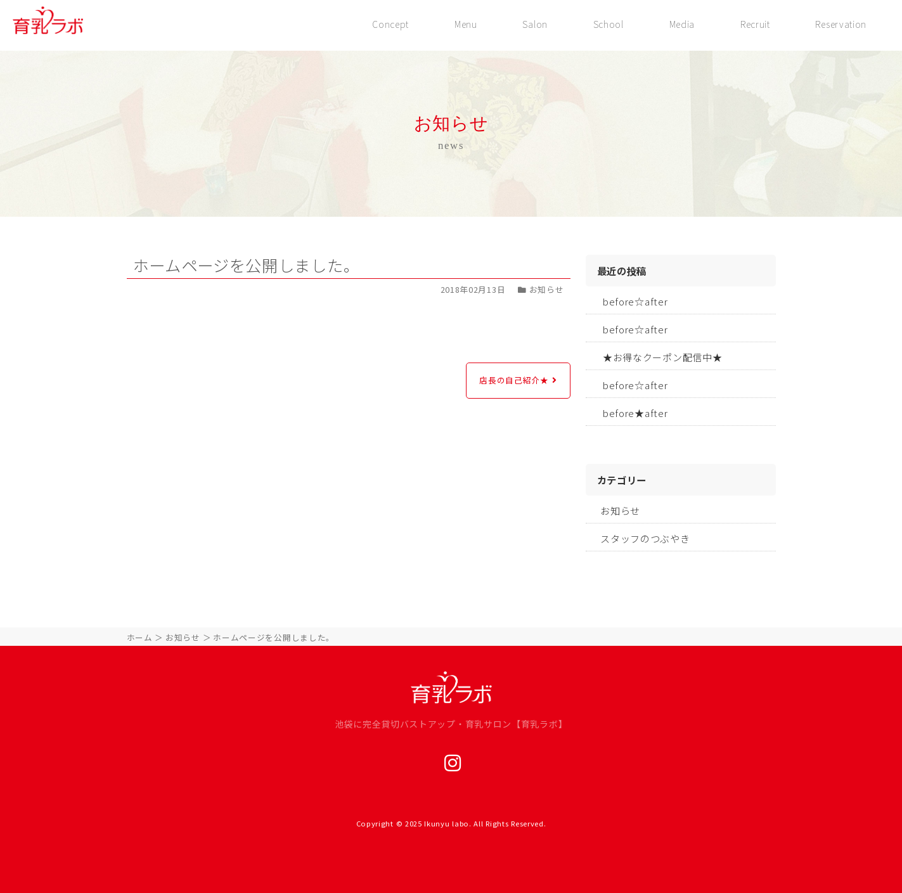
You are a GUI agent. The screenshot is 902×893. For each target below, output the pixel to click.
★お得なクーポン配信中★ (662, 357)
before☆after (635, 301)
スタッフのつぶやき (645, 538)
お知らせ (620, 510)
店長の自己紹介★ (514, 380)
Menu (464, 24)
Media (682, 24)
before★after (635, 413)
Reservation (841, 24)
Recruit (755, 24)
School (608, 24)
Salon (534, 24)
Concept (389, 24)
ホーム (140, 637)
